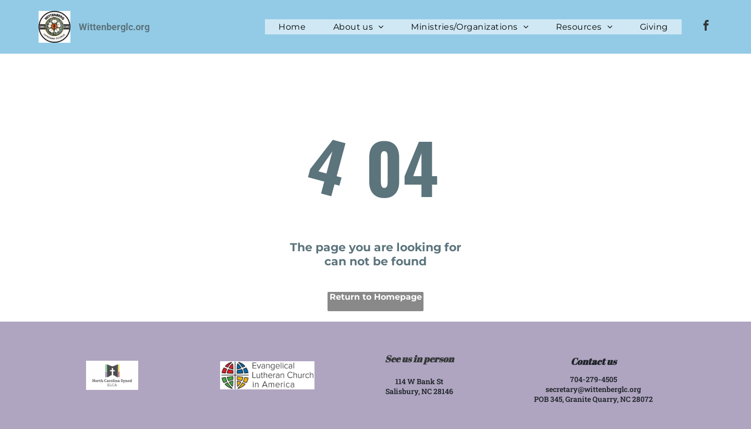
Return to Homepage (376, 297)
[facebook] (706, 27)
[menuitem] (292, 26)
